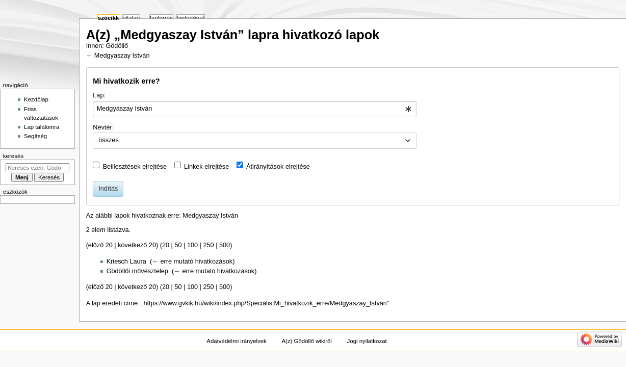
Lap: (99, 95)
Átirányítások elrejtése (278, 166)
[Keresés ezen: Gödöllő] (37, 167)
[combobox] (254, 109)
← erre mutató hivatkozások (192, 261)
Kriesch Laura (126, 261)
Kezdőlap (36, 99)
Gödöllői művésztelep (137, 271)
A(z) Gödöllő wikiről (306, 341)
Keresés (13, 156)
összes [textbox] (108, 140)
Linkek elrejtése (206, 166)
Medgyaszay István (122, 55)
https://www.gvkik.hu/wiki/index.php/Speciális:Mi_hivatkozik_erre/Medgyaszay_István (264, 303)
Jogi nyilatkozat (367, 341)
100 (192, 245)
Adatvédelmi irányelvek (236, 341)
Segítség (35, 136)
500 (224, 245)
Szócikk (108, 18)
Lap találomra (41, 127)
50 (177, 245)
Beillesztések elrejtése (135, 166)
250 (208, 245)
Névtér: (103, 127)
